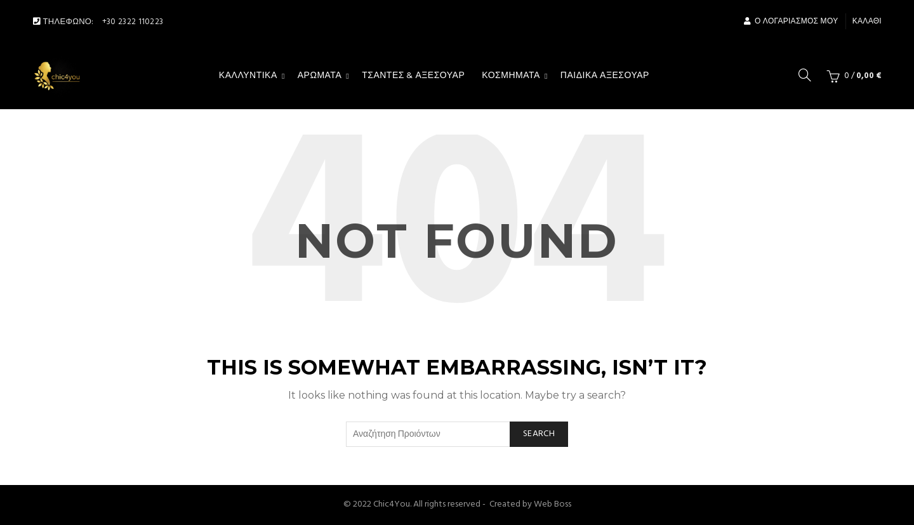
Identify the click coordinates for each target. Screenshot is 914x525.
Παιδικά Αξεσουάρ (604, 76)
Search (539, 434)
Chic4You (391, 504)
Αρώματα (319, 76)
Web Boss (552, 504)
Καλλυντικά (248, 76)
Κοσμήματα (511, 76)
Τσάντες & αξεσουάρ (413, 76)
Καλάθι (867, 21)
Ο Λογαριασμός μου (790, 21)
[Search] (805, 74)
